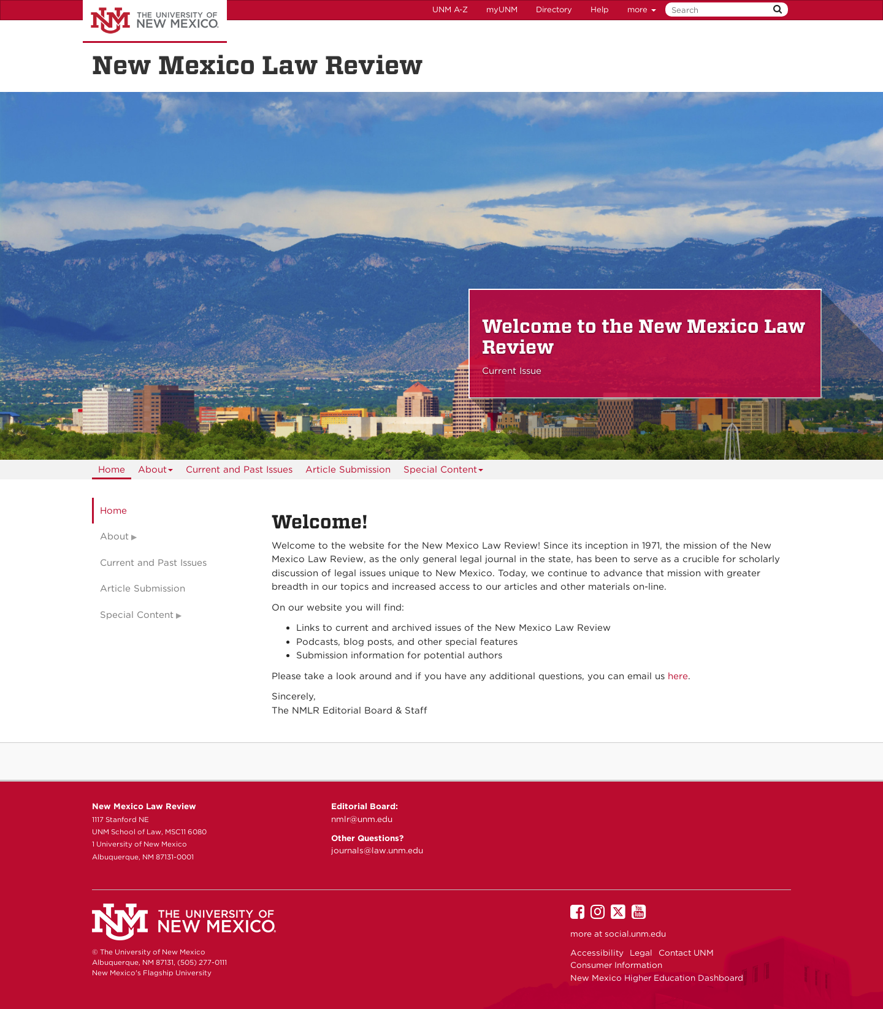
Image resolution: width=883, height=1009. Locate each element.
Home (111, 469)
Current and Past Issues (239, 469)
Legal (641, 953)
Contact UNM (686, 953)
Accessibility (597, 953)
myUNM (502, 9)
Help (600, 9)
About (156, 471)
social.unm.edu (635, 934)
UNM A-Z (450, 9)
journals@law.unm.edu (377, 850)
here (678, 676)
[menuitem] (111, 469)
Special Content (443, 471)
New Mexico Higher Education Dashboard (656, 978)
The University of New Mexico (155, 21)
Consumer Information (616, 965)
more (641, 9)
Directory (554, 9)
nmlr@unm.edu (361, 819)
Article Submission (348, 469)
